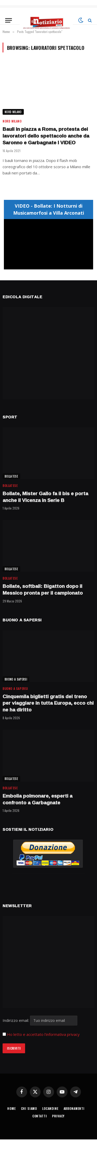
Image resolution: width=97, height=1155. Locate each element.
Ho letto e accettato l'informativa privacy (43, 1034)
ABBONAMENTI (74, 1108)
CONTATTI (39, 1116)
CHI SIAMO (29, 1108)
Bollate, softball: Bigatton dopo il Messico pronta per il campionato (43, 589)
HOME (11, 1108)
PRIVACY (58, 1116)
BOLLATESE (11, 476)
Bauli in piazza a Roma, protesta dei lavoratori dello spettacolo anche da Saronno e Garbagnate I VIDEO (46, 135)
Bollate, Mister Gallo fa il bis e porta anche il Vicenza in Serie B (45, 497)
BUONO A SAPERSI (16, 679)
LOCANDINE (50, 1108)
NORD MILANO (13, 112)
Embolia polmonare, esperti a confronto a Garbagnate (37, 799)
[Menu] (8, 20)
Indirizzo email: (40, 1020)
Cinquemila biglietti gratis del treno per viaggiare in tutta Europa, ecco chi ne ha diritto (48, 703)
